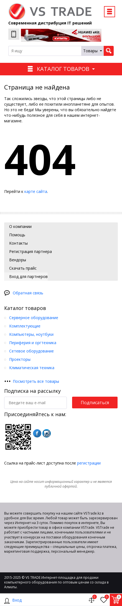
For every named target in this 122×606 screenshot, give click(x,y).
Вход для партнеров (28, 276)
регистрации (89, 463)
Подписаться (95, 402)
